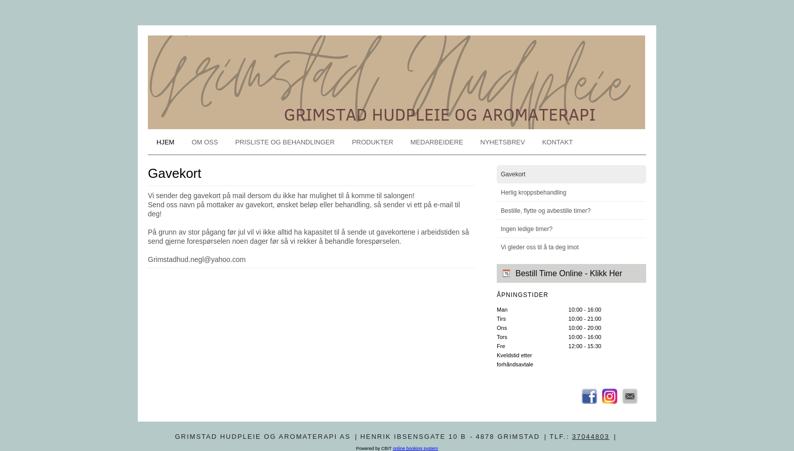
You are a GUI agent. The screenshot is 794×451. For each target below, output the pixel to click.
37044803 (591, 436)
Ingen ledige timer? (526, 229)
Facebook (589, 396)
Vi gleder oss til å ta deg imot (540, 247)
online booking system (415, 448)
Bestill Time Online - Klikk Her (568, 273)
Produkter (372, 142)
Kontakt (557, 142)
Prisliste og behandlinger (285, 142)
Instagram (609, 396)
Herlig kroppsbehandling (533, 192)
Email (630, 396)
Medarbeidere (437, 142)
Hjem (165, 142)
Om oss (204, 142)
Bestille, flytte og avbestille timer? (545, 210)
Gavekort (513, 174)
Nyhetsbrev (503, 142)
